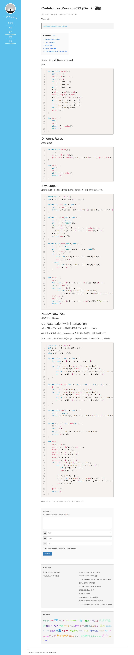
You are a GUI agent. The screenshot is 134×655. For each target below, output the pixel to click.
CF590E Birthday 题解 (86, 590)
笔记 (10, 32)
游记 (10, 37)
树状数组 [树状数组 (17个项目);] (74, 630)
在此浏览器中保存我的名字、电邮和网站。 (60, 548)
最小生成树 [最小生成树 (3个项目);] (46, 631)
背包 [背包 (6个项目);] (76, 636)
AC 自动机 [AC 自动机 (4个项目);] (46, 621)
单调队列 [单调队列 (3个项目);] (61, 626)
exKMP (48, 501)
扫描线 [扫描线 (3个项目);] (93, 626)
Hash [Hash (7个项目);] (60, 621)
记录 (10, 27)
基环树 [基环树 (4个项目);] (77, 626)
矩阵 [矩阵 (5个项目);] (47, 636)
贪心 (82, 501)
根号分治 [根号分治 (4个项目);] (86, 631)
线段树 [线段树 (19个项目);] (52, 636)
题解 (10, 41)
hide (54, 36)
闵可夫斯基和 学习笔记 (51, 576)
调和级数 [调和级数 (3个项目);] (98, 636)
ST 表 (53, 501)
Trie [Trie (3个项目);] (64, 621)
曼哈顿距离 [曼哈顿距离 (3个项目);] (109, 626)
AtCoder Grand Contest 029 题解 (90, 586)
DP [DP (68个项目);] (56, 620)
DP (44, 501)
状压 (72, 501)
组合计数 (77, 501)
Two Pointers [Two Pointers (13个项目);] (71, 620)
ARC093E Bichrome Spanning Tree (91, 601)
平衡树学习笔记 (84, 594)
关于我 (10, 23)
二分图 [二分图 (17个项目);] (86, 620)
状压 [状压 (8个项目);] (106, 631)
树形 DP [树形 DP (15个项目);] (65, 630)
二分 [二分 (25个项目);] (79, 620)
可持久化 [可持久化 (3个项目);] (72, 626)
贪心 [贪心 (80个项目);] (105, 636)
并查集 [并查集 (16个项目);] (87, 625)
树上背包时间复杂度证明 (51, 572)
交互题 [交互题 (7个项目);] (92, 621)
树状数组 (67, 501)
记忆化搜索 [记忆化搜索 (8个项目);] (91, 636)
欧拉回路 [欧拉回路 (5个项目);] (101, 631)
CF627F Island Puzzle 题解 (88, 576)
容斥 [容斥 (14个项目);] (82, 626)
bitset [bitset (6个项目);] (51, 621)
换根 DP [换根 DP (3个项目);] (97, 626)
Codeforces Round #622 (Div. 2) (55, 26)
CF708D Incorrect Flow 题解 (88, 597)
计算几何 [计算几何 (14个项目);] (83, 636)
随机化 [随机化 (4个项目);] (47, 640)
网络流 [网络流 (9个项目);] (72, 636)
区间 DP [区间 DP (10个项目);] (49, 626)
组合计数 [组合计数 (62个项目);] (63, 636)
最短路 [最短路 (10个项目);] (52, 631)
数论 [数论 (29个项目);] (102, 625)
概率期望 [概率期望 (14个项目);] (94, 630)
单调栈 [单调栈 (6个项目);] (56, 626)
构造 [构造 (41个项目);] (58, 630)
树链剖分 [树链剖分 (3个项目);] (81, 631)
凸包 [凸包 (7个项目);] (96, 621)
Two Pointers (59, 501)
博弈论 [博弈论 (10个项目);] (66, 626)
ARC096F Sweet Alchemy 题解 (89, 572)
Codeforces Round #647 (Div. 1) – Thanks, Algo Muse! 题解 (99, 579)
